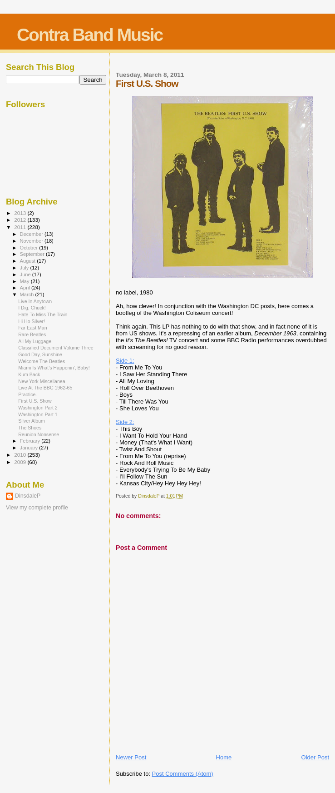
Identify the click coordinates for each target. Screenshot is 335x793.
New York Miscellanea (41, 381)
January (29, 447)
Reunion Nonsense (38, 434)
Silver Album (31, 421)
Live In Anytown (35, 301)
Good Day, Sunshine (40, 354)
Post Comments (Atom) (182, 773)
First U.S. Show (34, 401)
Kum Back (29, 374)
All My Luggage (34, 341)
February (31, 441)
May (25, 281)
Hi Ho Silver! (31, 321)
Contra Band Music (90, 35)
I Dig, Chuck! (32, 307)
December (32, 234)
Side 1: (125, 360)
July (25, 267)
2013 (20, 213)
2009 (20, 462)
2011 (20, 227)
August (28, 261)
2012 (20, 220)
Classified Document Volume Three (56, 347)
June (26, 274)
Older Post (315, 757)
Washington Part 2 (38, 407)
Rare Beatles (32, 334)
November (32, 241)
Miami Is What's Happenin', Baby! (53, 367)
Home (224, 757)
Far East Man (32, 327)
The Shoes (29, 427)
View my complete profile (37, 507)
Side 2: (125, 422)
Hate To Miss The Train (42, 314)
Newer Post (131, 757)
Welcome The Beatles (41, 361)
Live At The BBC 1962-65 (45, 387)
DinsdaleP (27, 496)
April (25, 287)
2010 (20, 455)
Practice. (27, 394)
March (27, 294)
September (33, 254)
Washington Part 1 (38, 414)
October (29, 247)
